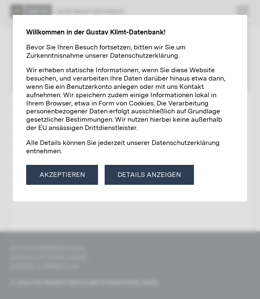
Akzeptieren (62, 175)
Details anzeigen (149, 175)
